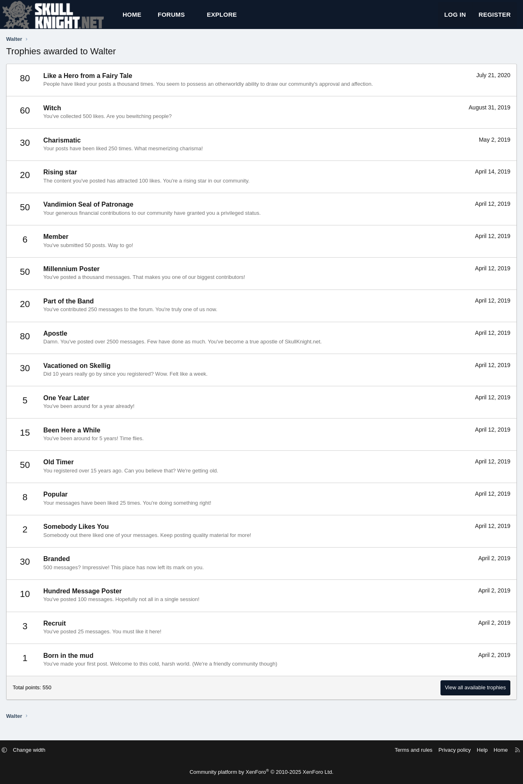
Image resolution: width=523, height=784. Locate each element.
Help (474, 750)
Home (132, 18)
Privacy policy (446, 750)
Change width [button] (37, 750)
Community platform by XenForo (261, 772)
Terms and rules (405, 750)
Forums (171, 18)
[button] (192, 18)
